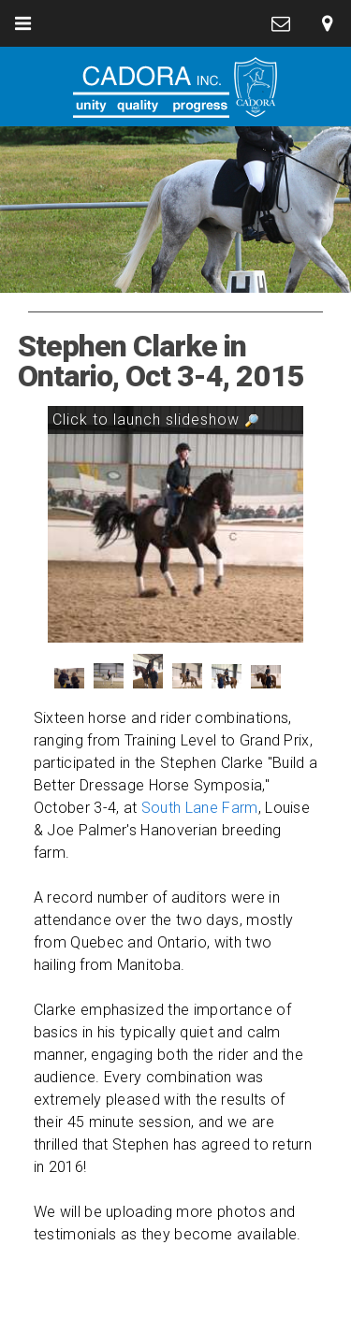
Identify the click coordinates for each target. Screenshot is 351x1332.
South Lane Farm (199, 808)
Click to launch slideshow (155, 419)
